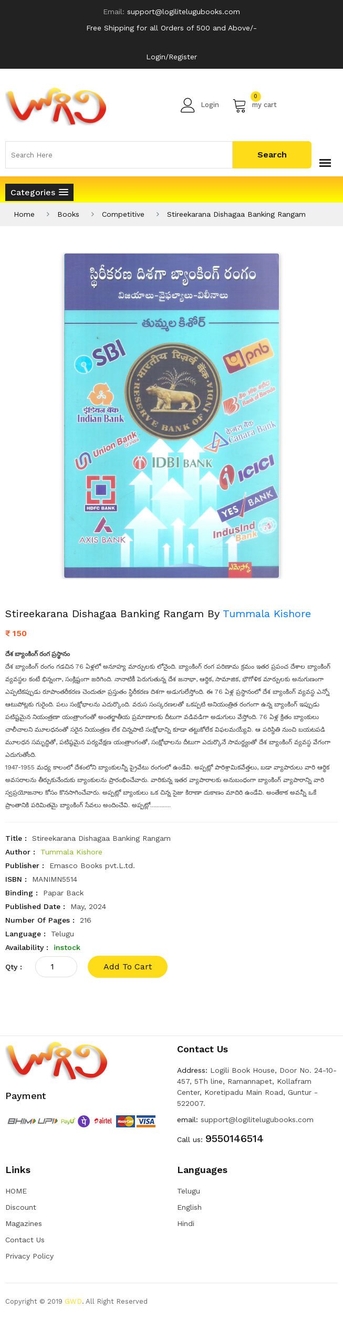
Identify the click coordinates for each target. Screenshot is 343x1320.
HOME (16, 1191)
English (189, 1207)
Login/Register (171, 56)
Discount (20, 1207)
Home (24, 214)
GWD (73, 1301)
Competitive (123, 214)
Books (68, 214)
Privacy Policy (29, 1256)
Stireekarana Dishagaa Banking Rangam (236, 214)
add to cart (127, 966)
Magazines (23, 1223)
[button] (39, 192)
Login (200, 105)
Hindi (185, 1223)
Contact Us (25, 1239)
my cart (254, 105)
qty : (13, 967)
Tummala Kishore (267, 613)
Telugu (188, 1191)
